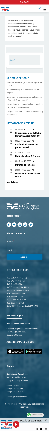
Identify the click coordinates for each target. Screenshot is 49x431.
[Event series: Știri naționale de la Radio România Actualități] (33, 129)
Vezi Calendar (13, 182)
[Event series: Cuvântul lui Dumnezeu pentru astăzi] (33, 141)
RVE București (12, 278)
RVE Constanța (13, 287)
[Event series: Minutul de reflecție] (33, 161)
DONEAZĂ (24, 2)
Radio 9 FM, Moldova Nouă (18, 306)
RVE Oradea (12, 293)
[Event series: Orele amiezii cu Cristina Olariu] (33, 170)
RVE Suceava (12, 300)
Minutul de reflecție (25, 165)
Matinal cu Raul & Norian (27, 156)
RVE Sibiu (11, 297)
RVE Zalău (11, 303)
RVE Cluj (10, 284)
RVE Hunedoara (13, 290)
